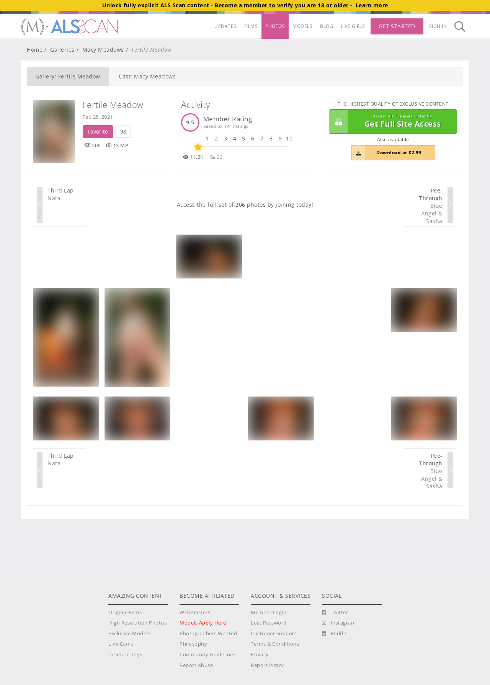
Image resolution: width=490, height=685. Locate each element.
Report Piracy (267, 665)
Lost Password (269, 623)
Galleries (62, 49)
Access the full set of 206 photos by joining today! (245, 204)
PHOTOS (275, 26)
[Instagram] (339, 623)
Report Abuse (196, 665)
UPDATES (225, 26)
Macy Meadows (103, 49)
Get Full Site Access (391, 122)
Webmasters (195, 612)
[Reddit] (334, 633)
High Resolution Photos (137, 623)
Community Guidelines (207, 654)
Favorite (98, 131)
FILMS (251, 26)
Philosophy (193, 644)
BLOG (326, 26)
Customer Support (273, 633)
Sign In (438, 26)
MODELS (302, 26)
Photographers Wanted (208, 633)
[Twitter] (335, 612)
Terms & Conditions (275, 644)
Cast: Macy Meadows (147, 76)
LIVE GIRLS (353, 26)
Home (34, 49)
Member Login (268, 612)
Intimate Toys (125, 654)
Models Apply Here (203, 623)
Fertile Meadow (113, 105)
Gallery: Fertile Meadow (67, 76)
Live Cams (120, 644)
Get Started (397, 26)
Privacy (260, 654)
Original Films (125, 612)
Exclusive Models (129, 633)
